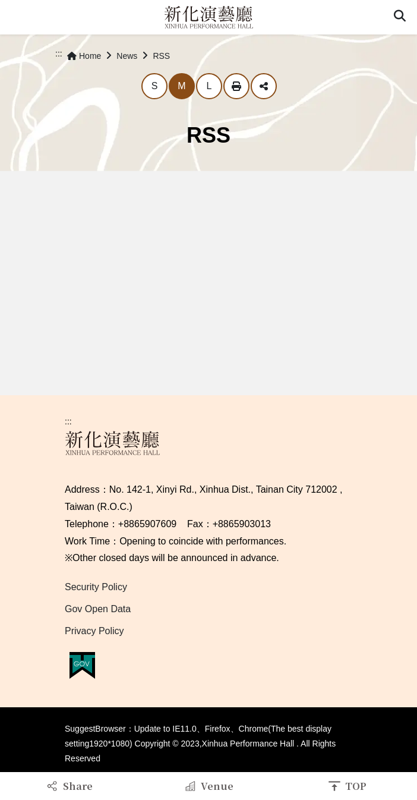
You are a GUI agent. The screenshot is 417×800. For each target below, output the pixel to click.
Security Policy (96, 587)
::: (58, 53)
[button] (400, 17)
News (126, 56)
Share (264, 86)
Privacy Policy (94, 631)
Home (84, 56)
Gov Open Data (98, 609)
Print (236, 86)
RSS (161, 56)
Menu (16, 16)
